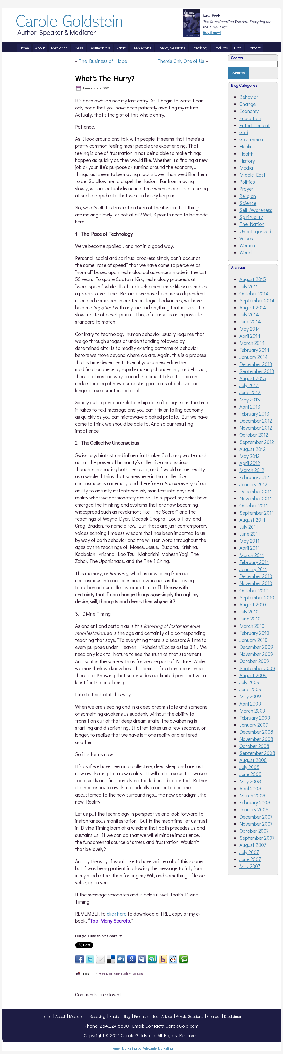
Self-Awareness (255, 210)
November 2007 (255, 823)
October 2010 (253, 590)
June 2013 (250, 392)
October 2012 (253, 434)
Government (252, 139)
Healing (247, 146)
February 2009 (254, 717)
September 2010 (256, 597)
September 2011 (256, 512)
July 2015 (249, 286)
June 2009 (250, 689)
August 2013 (252, 378)
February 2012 (254, 477)
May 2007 (249, 866)
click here (116, 913)
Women (247, 245)
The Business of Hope (103, 61)
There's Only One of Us (180, 61)
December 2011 (255, 491)
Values (137, 973)
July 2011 (248, 526)
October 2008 (254, 746)
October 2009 (254, 661)
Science (247, 203)
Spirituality (122, 973)
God (243, 132)
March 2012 (251, 470)
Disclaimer (232, 1016)
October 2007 (253, 830)
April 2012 (249, 463)
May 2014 (249, 328)
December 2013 (255, 364)
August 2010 (252, 604)
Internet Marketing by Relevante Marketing (141, 1048)
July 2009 (249, 682)
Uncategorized (255, 231)
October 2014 (254, 293)
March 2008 (252, 795)
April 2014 (250, 335)
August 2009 (253, 675)
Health (246, 153)
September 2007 (256, 837)
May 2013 (249, 399)
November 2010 (255, 583)
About (60, 1016)
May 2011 (249, 540)
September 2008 (257, 753)
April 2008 (250, 788)
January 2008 (253, 809)
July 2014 (249, 314)
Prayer (246, 188)
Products (141, 1016)
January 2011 (253, 569)
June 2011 (249, 533)
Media (246, 167)
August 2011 (252, 519)
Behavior (105, 973)
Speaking (97, 1016)
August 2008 (253, 760)
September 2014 (257, 300)
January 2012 (253, 484)
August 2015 (252, 279)
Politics (247, 181)
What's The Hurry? (104, 78)
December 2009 (256, 647)
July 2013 (249, 385)
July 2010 (249, 611)
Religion (247, 196)
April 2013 (249, 406)
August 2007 (252, 844)
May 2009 (250, 696)
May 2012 (249, 456)
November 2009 (256, 654)
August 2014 (252, 307)
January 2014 (253, 356)
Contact (213, 1016)
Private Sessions (189, 1016)
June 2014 (250, 321)
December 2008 (256, 731)
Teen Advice (162, 1016)
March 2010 (251, 625)
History (247, 160)
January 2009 (253, 724)
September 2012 (256, 442)
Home (46, 1016)
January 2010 (253, 639)
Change (247, 104)
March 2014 (252, 342)
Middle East (252, 174)
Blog (126, 1016)
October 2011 (253, 505)
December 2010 (255, 576)
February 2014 (254, 349)
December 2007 (255, 816)
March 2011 (251, 555)
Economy (249, 111)
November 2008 (256, 739)
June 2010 (250, 618)
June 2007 (250, 859)
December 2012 (255, 420)
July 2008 (249, 767)
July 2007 (249, 852)
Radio (114, 1016)
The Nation (251, 224)
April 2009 (250, 703)
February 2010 (254, 632)
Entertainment (254, 125)
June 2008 (250, 774)
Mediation (77, 1016)
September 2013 (256, 371)
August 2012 (252, 449)
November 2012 (255, 427)
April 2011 (249, 547)
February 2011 (254, 562)
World (245, 252)
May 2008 (250, 781)
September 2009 (257, 668)
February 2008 (254, 802)
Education (250, 118)
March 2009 (252, 710)
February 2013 (254, 413)
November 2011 (255, 498)
